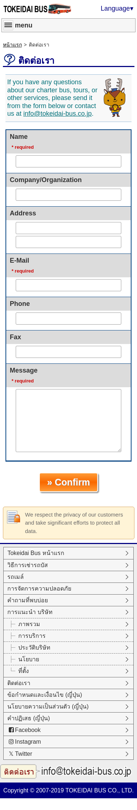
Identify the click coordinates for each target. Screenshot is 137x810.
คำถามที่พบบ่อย (27, 612)
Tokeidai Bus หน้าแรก (35, 565)
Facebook (24, 742)
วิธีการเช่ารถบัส (27, 577)
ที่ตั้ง (23, 683)
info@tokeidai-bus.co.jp (57, 113)
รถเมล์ (15, 588)
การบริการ (32, 647)
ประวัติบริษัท (34, 659)
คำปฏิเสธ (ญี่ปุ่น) (28, 730)
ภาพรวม (29, 636)
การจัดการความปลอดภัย (39, 600)
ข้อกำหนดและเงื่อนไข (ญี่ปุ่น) (44, 706)
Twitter (19, 765)
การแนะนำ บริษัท (29, 624)
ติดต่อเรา (18, 695)
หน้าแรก (12, 45)
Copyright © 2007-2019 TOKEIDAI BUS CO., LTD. (68, 802)
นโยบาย (28, 671)
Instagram (24, 753)
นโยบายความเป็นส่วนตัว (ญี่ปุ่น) (47, 718)
